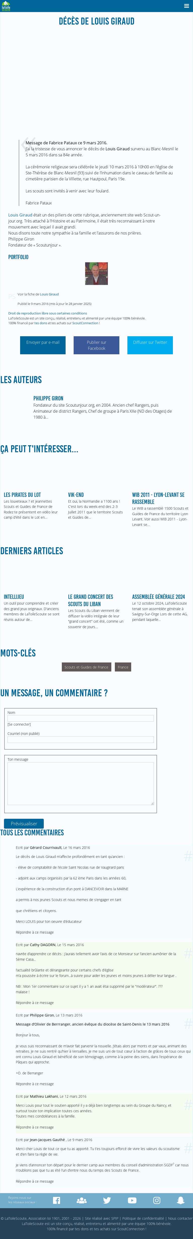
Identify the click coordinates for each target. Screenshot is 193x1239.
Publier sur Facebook (96, 345)
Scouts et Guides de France (86, 667)
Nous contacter (180, 1218)
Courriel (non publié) (23, 733)
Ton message (18, 759)
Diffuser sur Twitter (150, 342)
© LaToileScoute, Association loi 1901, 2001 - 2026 (41, 1218)
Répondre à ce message (35, 932)
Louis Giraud (20, 215)
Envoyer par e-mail (43, 342)
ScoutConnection (85, 323)
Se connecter (19, 724)
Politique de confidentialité (143, 1218)
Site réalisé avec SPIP (101, 1218)
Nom (11, 712)
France (123, 667)
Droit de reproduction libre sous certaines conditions (47, 313)
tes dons (40, 323)
